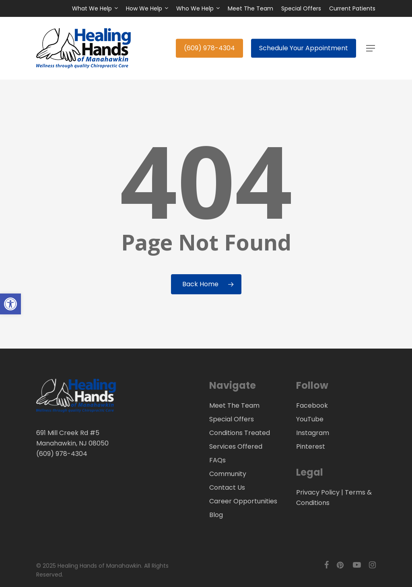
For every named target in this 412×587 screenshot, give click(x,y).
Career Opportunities (243, 501)
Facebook (312, 405)
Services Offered (235, 446)
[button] (371, 48)
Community (227, 473)
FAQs (217, 460)
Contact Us (227, 487)
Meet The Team (234, 405)
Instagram (312, 432)
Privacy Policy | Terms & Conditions (334, 497)
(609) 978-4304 (61, 453)
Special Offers (231, 419)
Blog (216, 514)
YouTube (309, 419)
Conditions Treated (239, 432)
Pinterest (310, 446)
